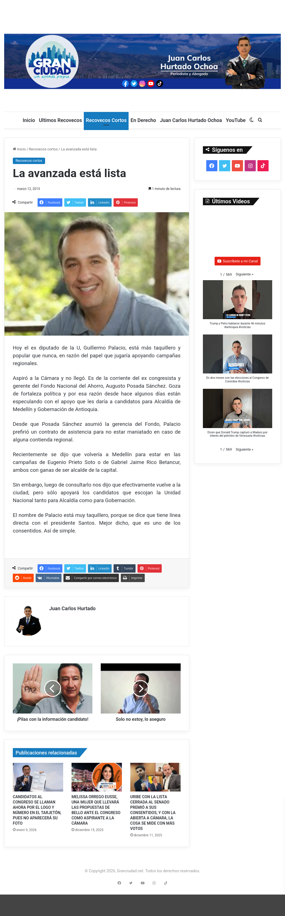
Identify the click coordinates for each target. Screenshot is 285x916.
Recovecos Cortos (106, 120)
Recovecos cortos (43, 149)
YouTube (235, 120)
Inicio (29, 120)
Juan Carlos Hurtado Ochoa (191, 120)
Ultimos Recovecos (60, 120)
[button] (244, 274)
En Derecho (143, 120)
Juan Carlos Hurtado (72, 608)
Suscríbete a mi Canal (237, 261)
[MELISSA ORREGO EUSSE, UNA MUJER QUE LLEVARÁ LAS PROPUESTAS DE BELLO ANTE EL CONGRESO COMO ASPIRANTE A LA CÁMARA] (97, 781)
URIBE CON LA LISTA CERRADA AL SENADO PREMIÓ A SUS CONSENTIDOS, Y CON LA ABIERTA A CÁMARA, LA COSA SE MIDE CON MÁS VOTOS (153, 816)
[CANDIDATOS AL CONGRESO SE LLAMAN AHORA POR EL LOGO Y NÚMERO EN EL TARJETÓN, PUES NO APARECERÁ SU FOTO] (38, 781)
